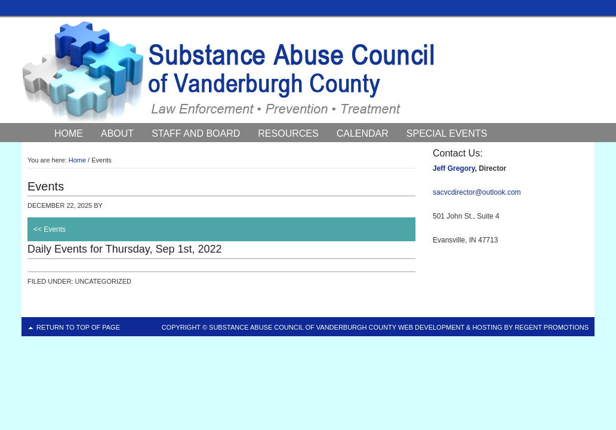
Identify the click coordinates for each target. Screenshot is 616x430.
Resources (288, 133)
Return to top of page (78, 327)
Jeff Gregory (454, 168)
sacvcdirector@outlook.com (477, 192)
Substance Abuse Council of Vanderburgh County (308, 71)
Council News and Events (123, 149)
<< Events (49, 229)
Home (68, 133)
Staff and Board (196, 133)
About (117, 133)
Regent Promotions (552, 327)
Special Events (446, 133)
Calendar (363, 133)
